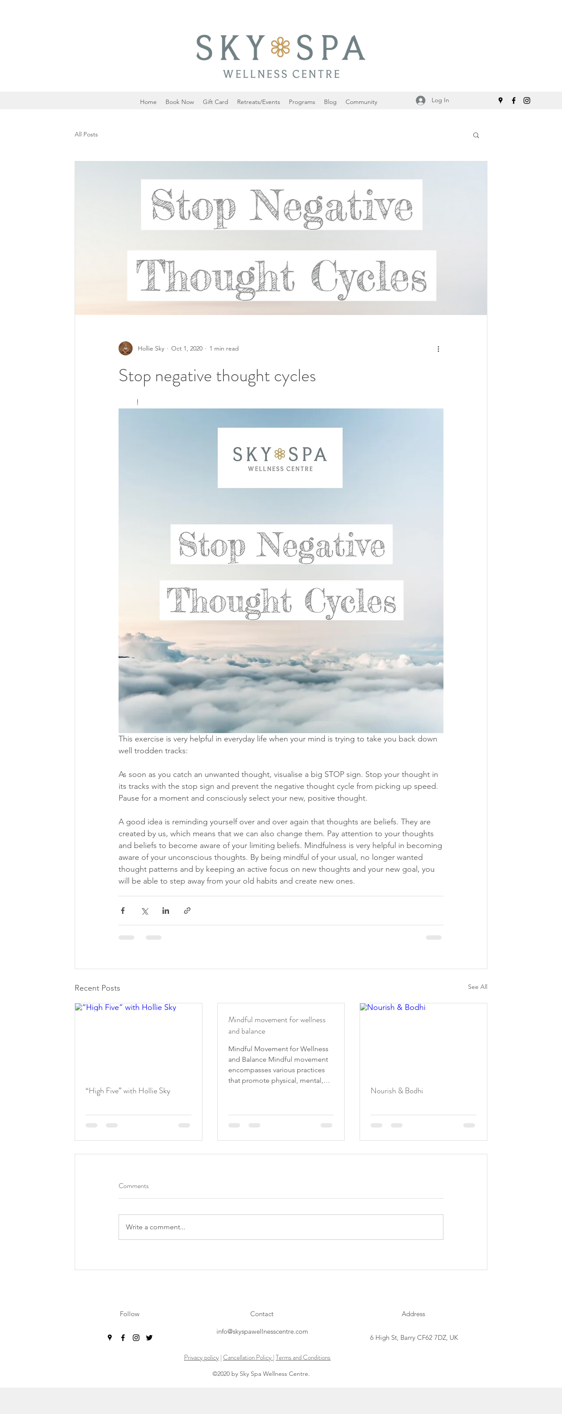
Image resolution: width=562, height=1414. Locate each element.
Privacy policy (201, 1357)
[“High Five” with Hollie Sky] (138, 1038)
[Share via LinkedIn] (166, 910)
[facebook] (513, 100)
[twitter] (149, 1337)
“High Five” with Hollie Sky (128, 1090)
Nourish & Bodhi (397, 1090)
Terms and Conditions (303, 1357)
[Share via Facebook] (123, 910)
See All (477, 987)
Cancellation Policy (248, 1357)
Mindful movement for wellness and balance (277, 1025)
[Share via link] (187, 910)
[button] (476, 134)
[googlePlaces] (500, 100)
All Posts (86, 134)
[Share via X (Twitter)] (144, 910)
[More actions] (438, 348)
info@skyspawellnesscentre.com (262, 1331)
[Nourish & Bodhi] (423, 1038)
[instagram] (526, 100)
